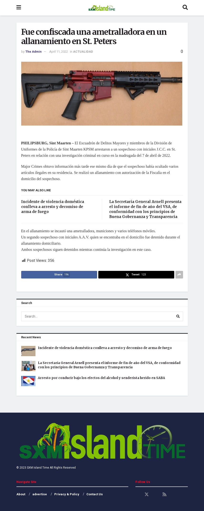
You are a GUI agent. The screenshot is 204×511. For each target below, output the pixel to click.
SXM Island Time (38, 467)
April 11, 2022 (58, 51)
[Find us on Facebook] (137, 495)
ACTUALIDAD (83, 51)
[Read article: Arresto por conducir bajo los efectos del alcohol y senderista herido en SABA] (28, 381)
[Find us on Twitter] (146, 495)
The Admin (33, 51)
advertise (39, 494)
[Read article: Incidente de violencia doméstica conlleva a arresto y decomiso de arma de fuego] (28, 351)
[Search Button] (185, 7)
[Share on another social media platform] (179, 274)
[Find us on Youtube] (156, 495)
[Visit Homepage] (101, 8)
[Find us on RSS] (164, 495)
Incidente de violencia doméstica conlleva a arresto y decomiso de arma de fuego (52, 206)
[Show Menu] (18, 7)
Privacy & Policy (66, 494)
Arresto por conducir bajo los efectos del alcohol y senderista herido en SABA (101, 378)
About (20, 494)
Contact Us (94, 494)
